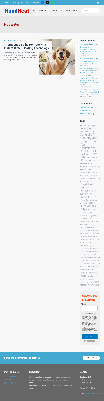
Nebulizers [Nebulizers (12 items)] (86, 245)
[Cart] (98, 2)
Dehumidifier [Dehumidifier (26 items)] (87, 149)
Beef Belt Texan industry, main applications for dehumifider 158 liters (89, 61)
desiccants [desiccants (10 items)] (86, 163)
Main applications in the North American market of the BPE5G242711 (90, 70)
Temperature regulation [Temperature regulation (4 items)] (91, 263)
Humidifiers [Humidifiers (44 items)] (88, 207)
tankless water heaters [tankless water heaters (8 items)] (90, 257)
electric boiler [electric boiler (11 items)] (88, 169)
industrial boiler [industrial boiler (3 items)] (85, 221)
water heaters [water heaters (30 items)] (89, 274)
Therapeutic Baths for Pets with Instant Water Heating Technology (26, 46)
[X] (47, 2)
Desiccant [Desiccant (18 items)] (92, 160)
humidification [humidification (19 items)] (87, 186)
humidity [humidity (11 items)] (86, 215)
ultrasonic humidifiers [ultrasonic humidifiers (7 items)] (89, 266)
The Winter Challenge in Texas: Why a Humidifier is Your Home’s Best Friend (89, 92)
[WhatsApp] (52, 2)
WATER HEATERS (10, 377)
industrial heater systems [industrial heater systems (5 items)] (89, 230)
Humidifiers (84, 111)
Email (84, 304)
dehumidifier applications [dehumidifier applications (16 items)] (89, 153)
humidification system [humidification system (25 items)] (88, 192)
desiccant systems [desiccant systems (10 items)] (90, 166)
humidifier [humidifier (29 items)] (88, 197)
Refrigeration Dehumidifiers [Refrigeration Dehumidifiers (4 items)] (89, 248)
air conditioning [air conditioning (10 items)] (89, 125)
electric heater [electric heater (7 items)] (86, 172)
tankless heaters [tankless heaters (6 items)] (88, 254)
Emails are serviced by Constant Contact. (89, 330)
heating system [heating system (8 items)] (87, 181)
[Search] (91, 10)
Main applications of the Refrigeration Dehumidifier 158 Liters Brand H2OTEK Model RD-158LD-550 (89, 49)
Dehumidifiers (85, 108)
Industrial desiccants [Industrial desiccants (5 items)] (87, 227)
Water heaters (85, 114)
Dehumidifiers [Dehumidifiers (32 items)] (88, 158)
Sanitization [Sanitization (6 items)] (85, 251)
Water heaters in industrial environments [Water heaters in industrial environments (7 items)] (89, 279)
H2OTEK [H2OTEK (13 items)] (94, 178)
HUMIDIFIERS (9, 380)
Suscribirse (90, 336)
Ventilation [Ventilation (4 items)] (84, 269)
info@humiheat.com (92, 393)
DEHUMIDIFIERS (10, 383)
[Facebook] (42, 2)
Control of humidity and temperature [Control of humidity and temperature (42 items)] (89, 139)
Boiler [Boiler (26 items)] (86, 128)
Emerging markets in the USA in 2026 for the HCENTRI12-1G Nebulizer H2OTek (89, 81)
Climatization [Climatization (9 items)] (87, 131)
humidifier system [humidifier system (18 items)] (88, 211)
